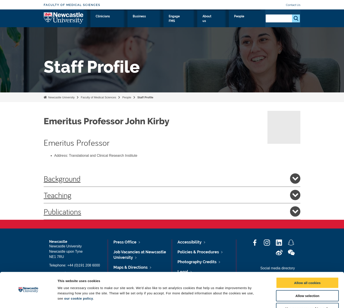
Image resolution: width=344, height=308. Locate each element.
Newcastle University (61, 97)
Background (172, 178)
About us (231, 21)
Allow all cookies (307, 269)
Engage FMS (206, 21)
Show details (230, 299)
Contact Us (293, 5)
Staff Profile (145, 97)
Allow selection (307, 282)
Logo (64, 20)
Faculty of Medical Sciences (72, 5)
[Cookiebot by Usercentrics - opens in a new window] (28, 299)
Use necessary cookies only (307, 295)
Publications (172, 211)
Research (119, 21)
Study (138, 21)
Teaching (172, 195)
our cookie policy (78, 285)
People (252, 21)
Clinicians (158, 21)
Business (181, 21)
